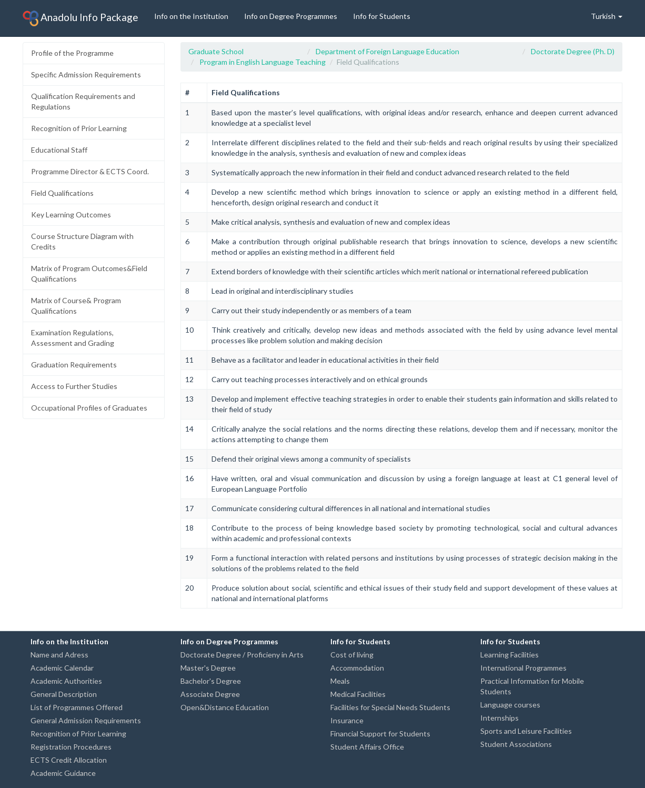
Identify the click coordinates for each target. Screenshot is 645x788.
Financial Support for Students (380, 733)
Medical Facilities (358, 694)
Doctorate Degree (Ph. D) (572, 51)
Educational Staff (59, 149)
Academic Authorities (66, 680)
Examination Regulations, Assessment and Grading (72, 337)
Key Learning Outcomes (71, 214)
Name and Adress (59, 654)
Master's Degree (208, 667)
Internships (499, 717)
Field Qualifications (62, 192)
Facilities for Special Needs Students (390, 707)
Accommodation (357, 667)
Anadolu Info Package (80, 18)
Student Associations (516, 744)
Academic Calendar (62, 667)
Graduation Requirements (74, 364)
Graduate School (216, 51)
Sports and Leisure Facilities (526, 730)
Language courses (510, 704)
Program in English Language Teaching (262, 61)
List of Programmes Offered (77, 707)
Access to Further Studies (74, 386)
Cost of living (352, 654)
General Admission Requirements (86, 720)
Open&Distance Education (224, 707)
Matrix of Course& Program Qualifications (76, 305)
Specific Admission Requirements (86, 74)
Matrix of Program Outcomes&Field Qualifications (89, 273)
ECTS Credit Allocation (69, 759)
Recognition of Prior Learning (79, 128)
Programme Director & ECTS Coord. (90, 171)
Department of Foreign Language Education (387, 51)
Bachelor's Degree (210, 680)
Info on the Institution (191, 16)
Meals (340, 680)
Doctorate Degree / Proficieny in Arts (242, 654)
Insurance (347, 720)
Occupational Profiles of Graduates (89, 407)
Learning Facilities (509, 654)
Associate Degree (210, 694)
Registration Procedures (71, 746)
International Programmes (523, 667)
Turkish (606, 16)
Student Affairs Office (367, 746)
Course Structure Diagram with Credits (82, 241)
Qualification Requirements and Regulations (83, 101)
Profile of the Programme (72, 52)
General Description (64, 694)
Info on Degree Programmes (290, 16)
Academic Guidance (63, 773)
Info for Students (381, 16)
